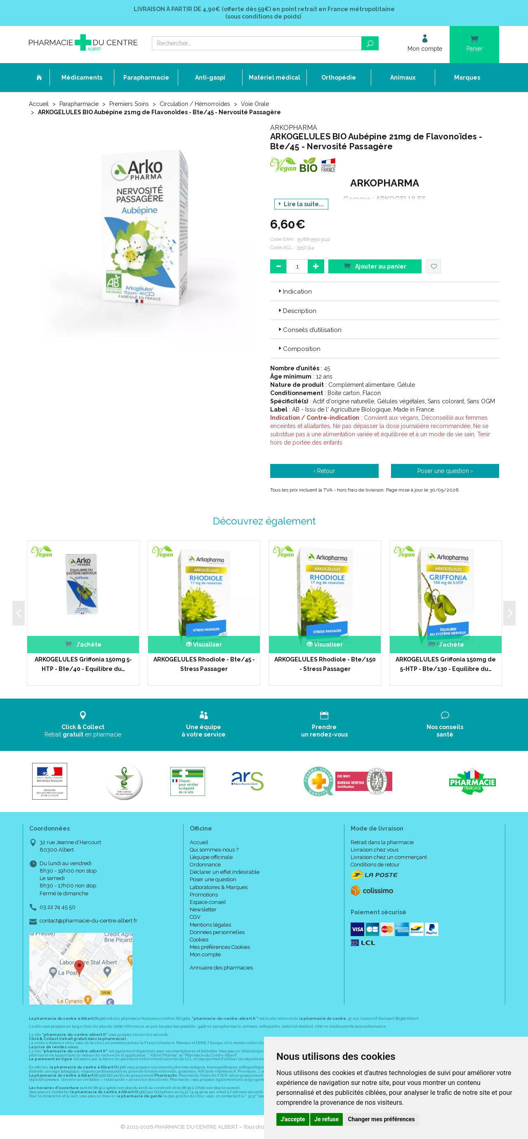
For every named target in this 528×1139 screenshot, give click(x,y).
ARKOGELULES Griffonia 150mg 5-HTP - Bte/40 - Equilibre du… (83, 664)
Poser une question (213, 879)
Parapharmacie (79, 104)
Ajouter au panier (375, 266)
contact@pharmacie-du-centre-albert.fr (88, 921)
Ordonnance (205, 864)
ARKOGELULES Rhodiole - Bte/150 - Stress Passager (325, 664)
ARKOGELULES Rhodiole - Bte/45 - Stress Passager (204, 664)
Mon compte (205, 954)
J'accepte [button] (292, 1119)
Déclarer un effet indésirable (224, 872)
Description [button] (296, 311)
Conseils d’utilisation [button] (309, 330)
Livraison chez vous (374, 850)
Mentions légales (210, 925)
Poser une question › (445, 471)
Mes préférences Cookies (220, 947)
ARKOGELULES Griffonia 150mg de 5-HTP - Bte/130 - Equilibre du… (446, 664)
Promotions (204, 895)
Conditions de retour (375, 864)
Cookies (199, 940)
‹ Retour (324, 471)
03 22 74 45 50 (57, 907)
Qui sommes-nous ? (214, 850)
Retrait (83, 724)
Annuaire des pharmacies (221, 968)
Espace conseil (208, 902)
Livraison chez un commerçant (389, 857)
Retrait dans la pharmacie (382, 842)
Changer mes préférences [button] (381, 1119)
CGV (195, 917)
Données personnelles (217, 932)
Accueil (39, 104)
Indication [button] (294, 291)
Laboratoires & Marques (219, 887)
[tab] (385, 291)
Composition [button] (299, 349)
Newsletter (203, 909)
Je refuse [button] (326, 1119)
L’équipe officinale (211, 857)
